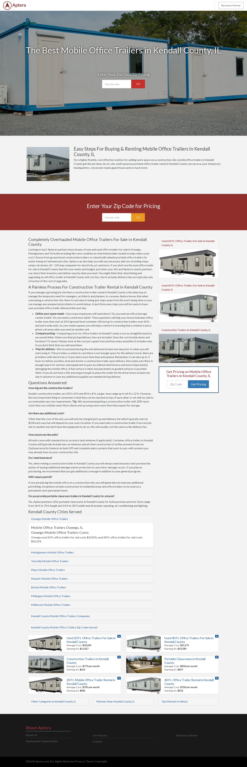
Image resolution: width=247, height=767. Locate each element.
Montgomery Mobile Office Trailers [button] (52, 552)
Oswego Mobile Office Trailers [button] (49, 518)
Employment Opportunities (42, 741)
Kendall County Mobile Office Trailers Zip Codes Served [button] (64, 627)
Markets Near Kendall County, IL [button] (115, 701)
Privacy (79, 761)
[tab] (90, 519)
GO (138, 83)
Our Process (100, 735)
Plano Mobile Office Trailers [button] (48, 569)
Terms (89, 761)
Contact (97, 741)
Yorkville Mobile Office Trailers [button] (50, 561)
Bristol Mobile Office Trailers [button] (48, 587)
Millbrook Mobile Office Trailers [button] (50, 604)
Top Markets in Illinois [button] (174, 701)
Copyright (101, 761)
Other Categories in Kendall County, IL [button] (53, 701)
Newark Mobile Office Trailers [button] (49, 578)
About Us (31, 735)
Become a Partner (231, 5)
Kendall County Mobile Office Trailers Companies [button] (60, 616)
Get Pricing (198, 384)
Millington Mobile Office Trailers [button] (50, 596)
